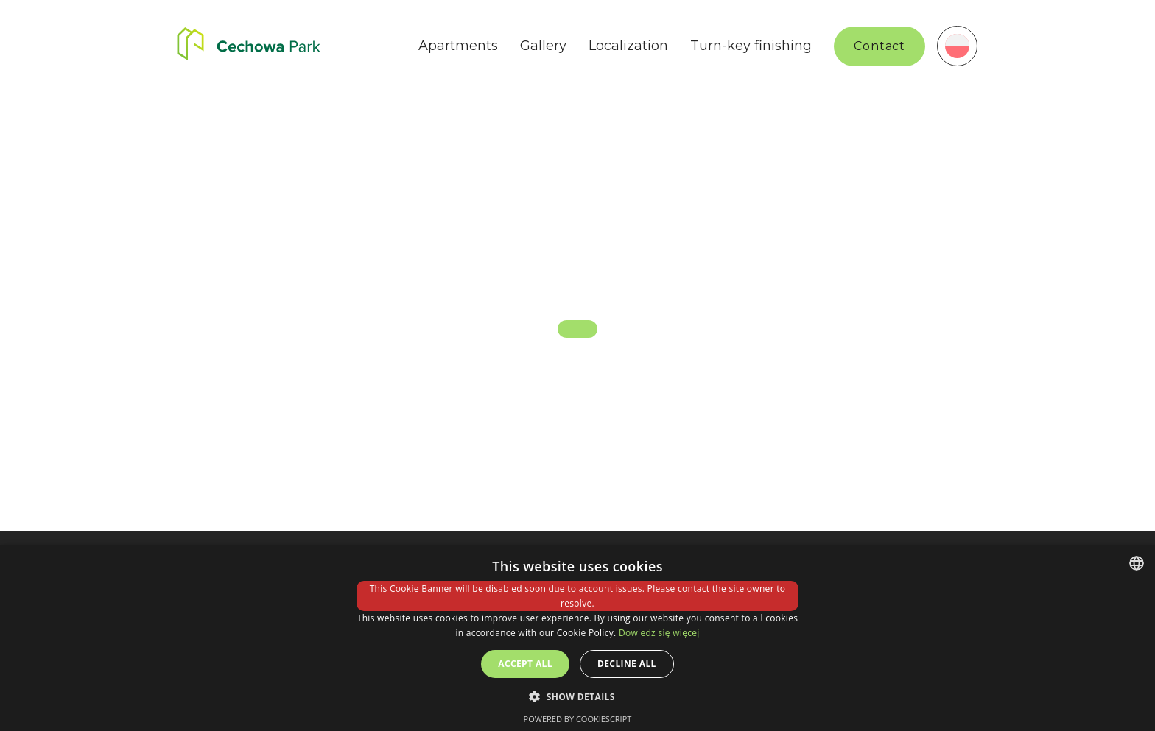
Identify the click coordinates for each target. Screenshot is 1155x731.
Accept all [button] (525, 663)
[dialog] (577, 638)
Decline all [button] (626, 663)
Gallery (543, 46)
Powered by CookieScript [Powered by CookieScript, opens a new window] (578, 718)
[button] (577, 696)
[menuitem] (957, 46)
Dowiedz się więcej (659, 632)
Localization (628, 46)
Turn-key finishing (751, 46)
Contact (879, 46)
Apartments (458, 46)
